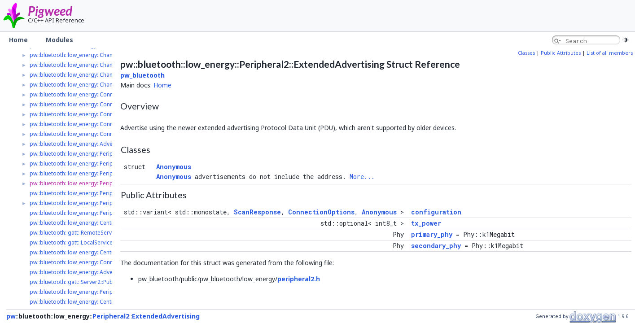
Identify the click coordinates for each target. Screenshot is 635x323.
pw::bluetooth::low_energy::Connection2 (81, 94)
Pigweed (50, 10)
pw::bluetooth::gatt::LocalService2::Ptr (78, 242)
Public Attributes (561, 53)
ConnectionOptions (321, 212)
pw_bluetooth (142, 75)
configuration (436, 212)
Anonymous (173, 166)
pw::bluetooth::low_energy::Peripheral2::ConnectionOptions (106, 213)
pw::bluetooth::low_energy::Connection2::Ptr (86, 262)
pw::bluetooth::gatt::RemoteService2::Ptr (81, 232)
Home (162, 85)
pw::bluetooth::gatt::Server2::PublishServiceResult (93, 282)
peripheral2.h (298, 279)
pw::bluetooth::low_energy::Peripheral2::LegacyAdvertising (105, 173)
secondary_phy (436, 245)
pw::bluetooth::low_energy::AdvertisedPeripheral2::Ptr (98, 272)
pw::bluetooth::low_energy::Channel (75, 55)
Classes (526, 53)
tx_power (426, 223)
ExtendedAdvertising (166, 316)
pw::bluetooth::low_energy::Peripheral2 (79, 153)
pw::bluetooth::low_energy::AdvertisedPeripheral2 (94, 144)
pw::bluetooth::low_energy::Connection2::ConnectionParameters (112, 104)
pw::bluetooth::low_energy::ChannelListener (85, 65)
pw (11, 316)
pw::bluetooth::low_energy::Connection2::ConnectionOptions (107, 124)
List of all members (610, 53)
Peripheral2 (110, 316)
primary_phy (431, 234)
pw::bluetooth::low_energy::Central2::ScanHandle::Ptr (97, 252)
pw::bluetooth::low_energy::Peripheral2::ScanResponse (100, 292)
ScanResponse (257, 212)
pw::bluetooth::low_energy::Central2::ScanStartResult (97, 302)
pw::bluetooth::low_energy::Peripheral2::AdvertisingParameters (111, 203)
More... (362, 176)
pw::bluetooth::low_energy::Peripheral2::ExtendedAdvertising (107, 183)
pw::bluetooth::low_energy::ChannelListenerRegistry (96, 75)
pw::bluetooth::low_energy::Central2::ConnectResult (95, 223)
